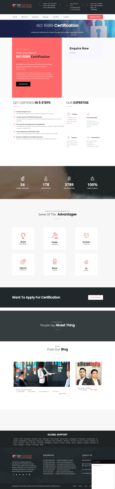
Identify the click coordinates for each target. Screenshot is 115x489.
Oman (80, 441)
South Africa (64, 439)
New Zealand (54, 439)
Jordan (33, 443)
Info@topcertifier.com (89, 473)
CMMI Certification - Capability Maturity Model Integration (59, 474)
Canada (27, 439)
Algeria (79, 443)
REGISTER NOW (95, 297)
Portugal (35, 445)
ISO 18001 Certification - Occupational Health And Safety (59, 464)
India (16, 439)
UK (39, 439)
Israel (68, 443)
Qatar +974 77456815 (96, 4)
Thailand (40, 443)
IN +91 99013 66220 (75, 7)
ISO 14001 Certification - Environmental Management (58, 462)
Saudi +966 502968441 (96, 5)
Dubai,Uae (81, 439)
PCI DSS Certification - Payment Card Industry (56, 470)
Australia (46, 439)
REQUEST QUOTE (95, 17)
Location (56, 17)
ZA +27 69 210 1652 (75, 9)
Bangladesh (23, 441)
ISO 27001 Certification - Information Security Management (59, 468)
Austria (28, 445)
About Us (24, 17)
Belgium (21, 445)
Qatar (86, 441)
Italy (42, 445)
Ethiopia (93, 443)
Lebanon (21, 443)
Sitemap (45, 17)
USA (21, 439)
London (34, 439)
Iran (73, 443)
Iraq (27, 443)
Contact (66, 17)
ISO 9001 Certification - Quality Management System (58, 460)
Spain (55, 443)
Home (15, 17)
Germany (39, 441)
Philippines (48, 443)
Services (35, 17)
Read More (63, 393)
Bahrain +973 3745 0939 (49, 4)
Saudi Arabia (91, 439)
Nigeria (92, 441)
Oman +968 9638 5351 (49, 7)
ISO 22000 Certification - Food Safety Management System (59, 466)
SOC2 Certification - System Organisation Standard (58, 472)
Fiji (53, 441)
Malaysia (48, 441)
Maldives (59, 441)
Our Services (23, 84)
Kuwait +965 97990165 (49, 5)
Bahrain (67, 441)
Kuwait (73, 441)
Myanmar (31, 441)
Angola (86, 443)
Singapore (73, 439)
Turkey (62, 443)
